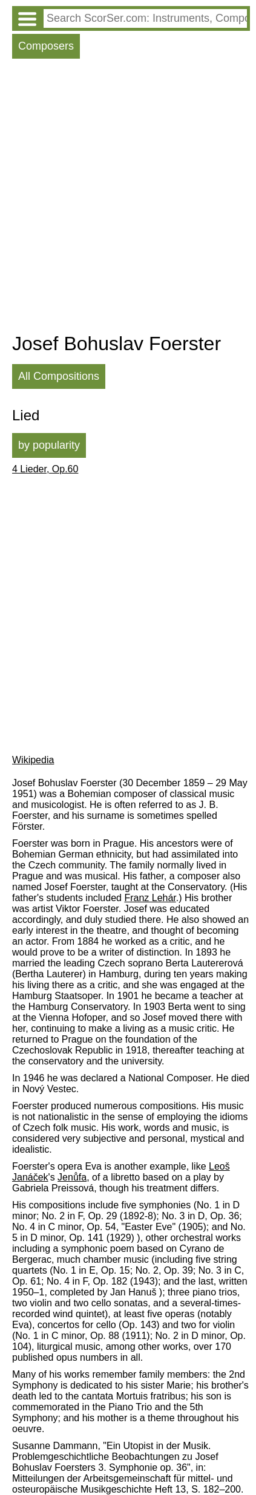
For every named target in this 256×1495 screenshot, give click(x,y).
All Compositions (58, 376)
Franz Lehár (150, 898)
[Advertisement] (128, 199)
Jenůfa (72, 1177)
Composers (46, 46)
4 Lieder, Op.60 (45, 469)
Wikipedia (33, 760)
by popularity (49, 445)
